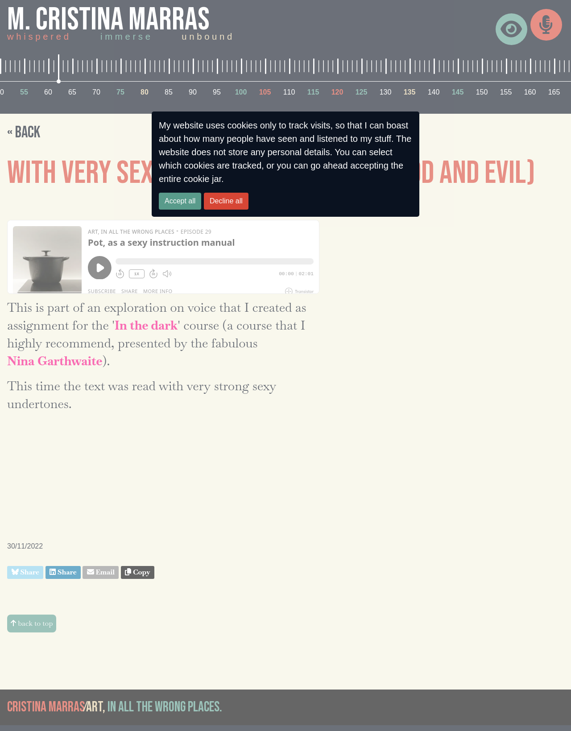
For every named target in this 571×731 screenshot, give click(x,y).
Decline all (226, 201)
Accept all (180, 201)
